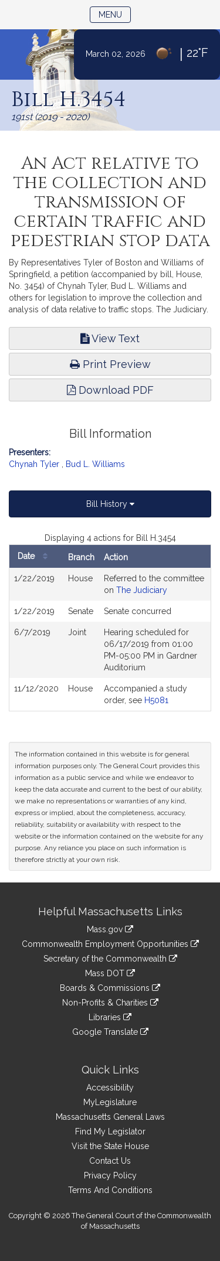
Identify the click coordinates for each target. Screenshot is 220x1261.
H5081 (156, 700)
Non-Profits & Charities (110, 1002)
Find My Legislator (110, 1131)
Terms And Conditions (110, 1190)
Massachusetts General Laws (110, 1117)
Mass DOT (110, 973)
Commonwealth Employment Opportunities (110, 944)
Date (35, 556)
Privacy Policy (110, 1175)
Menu (115, 13)
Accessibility (110, 1087)
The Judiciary (141, 590)
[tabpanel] (110, 621)
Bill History (110, 504)
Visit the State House (110, 1146)
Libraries (110, 1017)
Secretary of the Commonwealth (110, 958)
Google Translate (110, 1032)
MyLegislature (110, 1102)
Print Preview (110, 364)
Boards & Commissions (110, 988)
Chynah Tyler (34, 464)
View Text (110, 338)
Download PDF (110, 390)
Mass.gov (110, 929)
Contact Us (110, 1160)
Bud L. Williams (95, 464)
